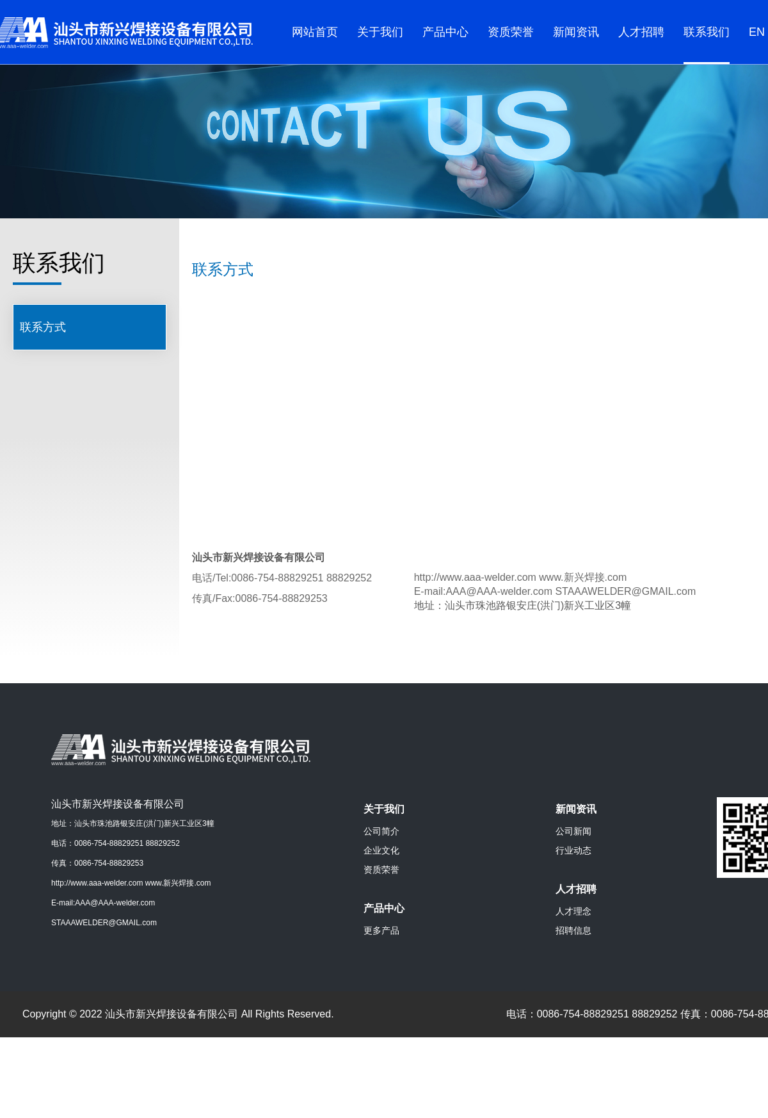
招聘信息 (573, 930)
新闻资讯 (576, 32)
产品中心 (445, 32)
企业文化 (381, 850)
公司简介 (381, 831)
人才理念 (573, 911)
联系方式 (43, 327)
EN (757, 32)
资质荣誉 (511, 32)
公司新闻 (573, 831)
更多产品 (381, 930)
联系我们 (707, 32)
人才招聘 (641, 32)
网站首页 (315, 32)
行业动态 (573, 850)
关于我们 (380, 32)
